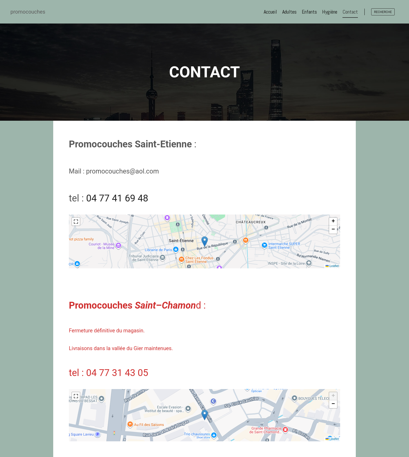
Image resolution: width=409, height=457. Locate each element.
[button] (204, 241)
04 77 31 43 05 (117, 372)
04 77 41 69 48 (117, 198)
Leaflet (332, 266)
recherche (383, 12)
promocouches (27, 12)
